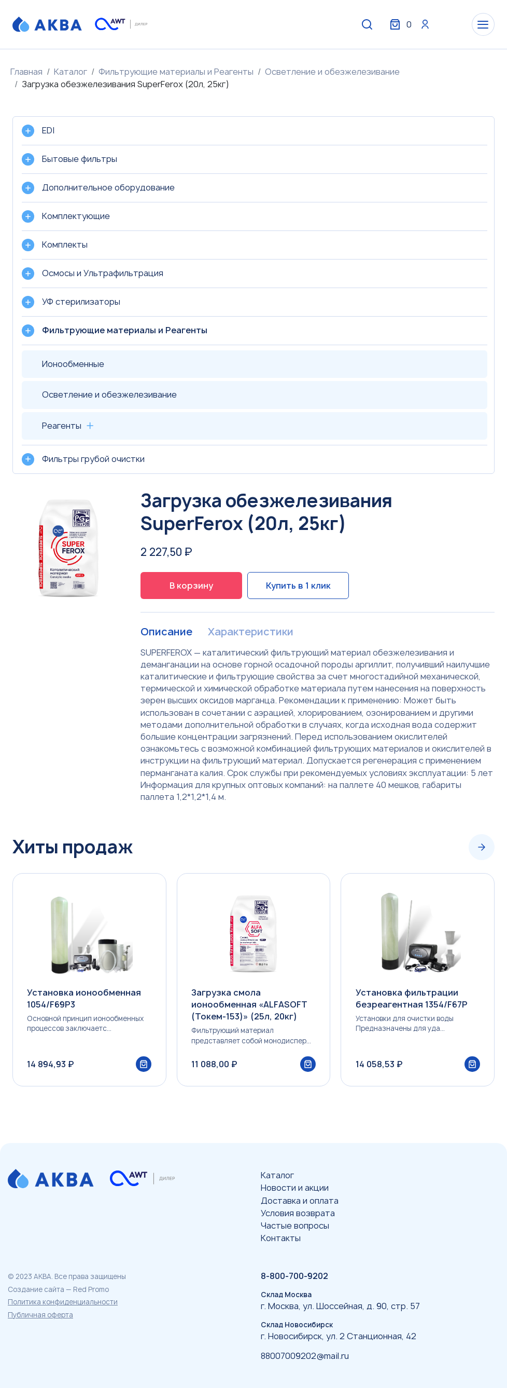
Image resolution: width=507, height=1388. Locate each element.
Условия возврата (298, 1213)
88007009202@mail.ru (305, 1356)
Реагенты (61, 425)
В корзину (191, 585)
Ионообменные (73, 364)
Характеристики (250, 632)
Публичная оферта (40, 1314)
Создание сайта (36, 1289)
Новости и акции (295, 1188)
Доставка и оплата (300, 1200)
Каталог (70, 71)
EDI (48, 130)
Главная (26, 71)
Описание (166, 632)
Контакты (281, 1238)
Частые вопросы (295, 1225)
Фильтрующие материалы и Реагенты (176, 71)
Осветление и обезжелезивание (332, 71)
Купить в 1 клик (298, 585)
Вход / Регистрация (417, 25)
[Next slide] (482, 848)
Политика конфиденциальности (63, 1302)
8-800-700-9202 (294, 1276)
